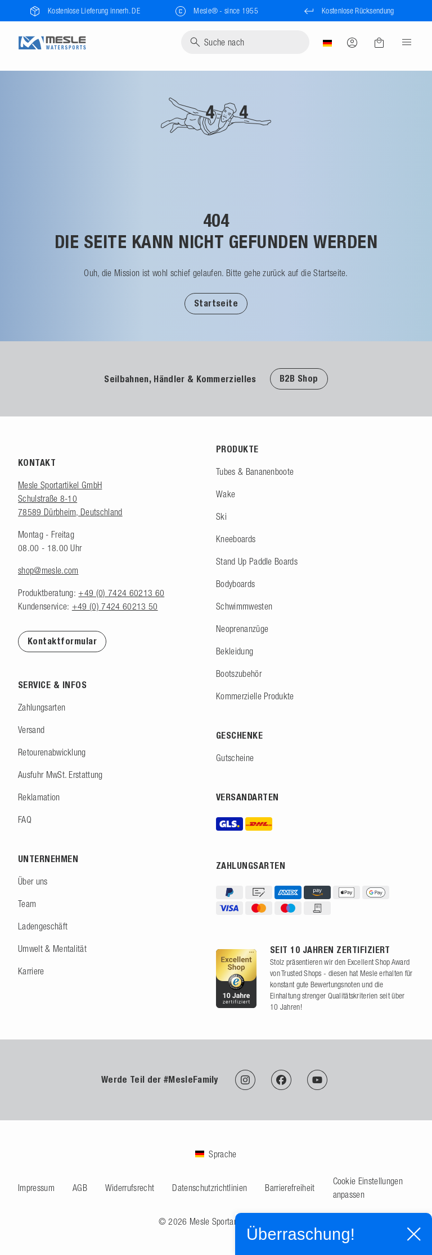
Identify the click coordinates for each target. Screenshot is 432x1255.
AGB (80, 1188)
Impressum (36, 1188)
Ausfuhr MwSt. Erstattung (60, 775)
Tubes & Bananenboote (255, 471)
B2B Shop (299, 378)
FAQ (25, 819)
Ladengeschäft (43, 926)
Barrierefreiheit (289, 1188)
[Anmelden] (352, 42)
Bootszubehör (239, 673)
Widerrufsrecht (129, 1188)
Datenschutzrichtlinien (209, 1188)
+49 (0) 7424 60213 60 (121, 593)
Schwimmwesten (244, 606)
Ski (221, 516)
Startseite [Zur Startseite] (216, 303)
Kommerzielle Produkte (255, 696)
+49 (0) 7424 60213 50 (115, 606)
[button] (216, 303)
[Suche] (245, 42)
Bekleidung (234, 651)
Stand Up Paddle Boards (257, 561)
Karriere (31, 971)
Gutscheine (235, 758)
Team (27, 904)
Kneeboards (235, 539)
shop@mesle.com (48, 570)
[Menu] (403, 42)
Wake (225, 494)
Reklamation (39, 797)
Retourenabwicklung (52, 752)
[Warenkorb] (379, 42)
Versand (31, 730)
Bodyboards (235, 584)
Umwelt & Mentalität (52, 948)
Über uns (33, 881)
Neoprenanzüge (242, 629)
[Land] (327, 42)
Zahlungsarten (41, 707)
